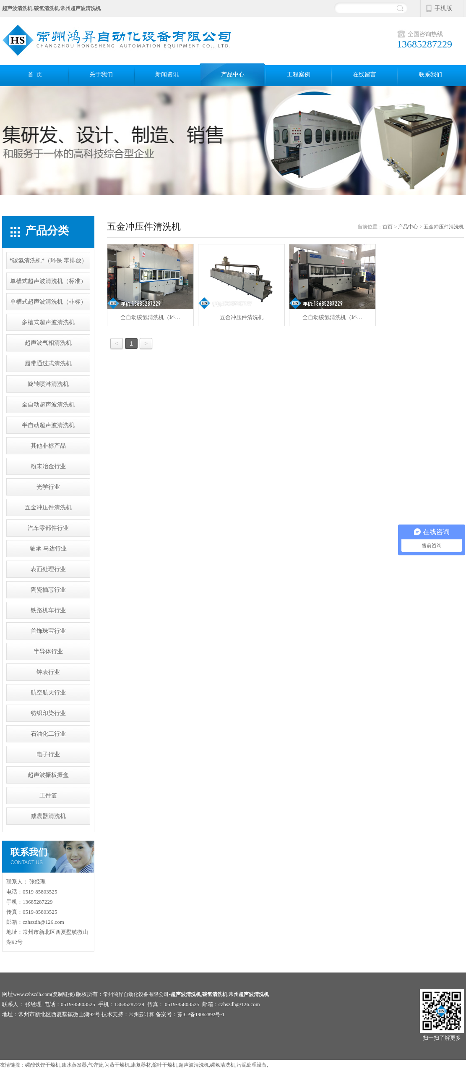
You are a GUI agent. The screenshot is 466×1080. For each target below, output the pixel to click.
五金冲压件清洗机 (48, 507)
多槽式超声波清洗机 (48, 322)
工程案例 (298, 74)
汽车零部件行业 (48, 528)
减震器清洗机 (48, 816)
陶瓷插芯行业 (48, 590)
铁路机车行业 (48, 610)
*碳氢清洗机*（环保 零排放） (48, 260)
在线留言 (364, 74)
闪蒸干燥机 (117, 1065)
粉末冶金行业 (48, 466)
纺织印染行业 (48, 713)
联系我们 (430, 74)
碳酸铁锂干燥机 (42, 1065)
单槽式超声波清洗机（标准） (48, 281)
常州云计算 (141, 1014)
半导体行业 (48, 651)
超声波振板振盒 (48, 775)
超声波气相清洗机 (48, 343)
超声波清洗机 (194, 1065)
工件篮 (48, 795)
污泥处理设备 (252, 1065)
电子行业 (48, 754)
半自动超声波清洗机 (48, 425)
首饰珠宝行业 (48, 631)
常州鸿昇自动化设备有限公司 (136, 994)
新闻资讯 (167, 74)
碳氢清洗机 (222, 1065)
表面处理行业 (48, 569)
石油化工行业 (48, 734)
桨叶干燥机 (164, 1065)
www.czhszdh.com (32, 994)
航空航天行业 (48, 692)
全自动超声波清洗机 (48, 404)
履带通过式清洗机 (48, 363)
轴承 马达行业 (48, 548)
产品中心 (233, 74)
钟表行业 (48, 672)
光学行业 (48, 487)
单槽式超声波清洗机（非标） (48, 302)
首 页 (35, 74)
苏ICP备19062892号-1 (201, 1014)
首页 (388, 227)
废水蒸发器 (74, 1065)
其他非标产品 (48, 446)
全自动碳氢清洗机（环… (150, 282)
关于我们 (101, 74)
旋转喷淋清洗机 (48, 384)
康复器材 (141, 1065)
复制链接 (63, 994)
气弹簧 (95, 1065)
